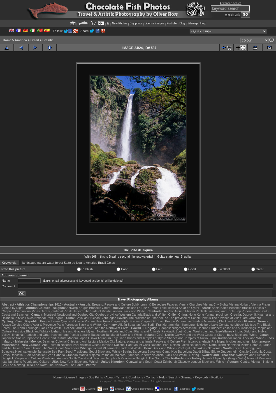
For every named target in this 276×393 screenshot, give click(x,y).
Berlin (151, 324)
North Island (217, 344)
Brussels (95, 307)
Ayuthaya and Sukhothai (252, 355)
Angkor (169, 311)
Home (7, 40)
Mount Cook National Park (151, 344)
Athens (81, 328)
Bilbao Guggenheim (224, 351)
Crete (125, 328)
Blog (182, 23)
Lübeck (239, 324)
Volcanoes (72, 348)
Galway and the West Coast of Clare (199, 334)
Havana (122, 318)
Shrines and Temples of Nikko (187, 338)
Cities (95, 344)
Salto (67, 262)
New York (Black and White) (79, 361)
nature (41, 262)
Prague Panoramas (178, 321)
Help (203, 23)
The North (18, 328)
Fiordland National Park (116, 344)
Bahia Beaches (231, 307)
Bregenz (98, 304)
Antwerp (72, 307)
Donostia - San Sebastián (28, 355)
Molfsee (250, 324)
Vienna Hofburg (240, 304)
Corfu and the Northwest (103, 328)
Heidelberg (203, 324)
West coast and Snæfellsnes (212, 331)
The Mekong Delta (20, 365)
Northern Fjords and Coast (115, 331)
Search (173, 377)
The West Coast (53, 348)
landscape (29, 262)
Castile (244, 351)
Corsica (17, 324)
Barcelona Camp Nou (162, 351)
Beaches (49, 341)
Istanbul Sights (12, 361)
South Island (32, 348)
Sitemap (192, 23)
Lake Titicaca (169, 307)
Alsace (6, 324)
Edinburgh (170, 361)
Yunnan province (216, 314)
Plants (245, 344)
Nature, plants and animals (134, 341)
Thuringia (32, 328)
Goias (111, 262)
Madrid (83, 355)
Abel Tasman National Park (60, 344)
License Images (75, 377)
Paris (60, 324)
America (21, 40)
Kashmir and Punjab (65, 334)
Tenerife (145, 355)
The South (76, 365)
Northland (233, 344)
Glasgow (184, 361)
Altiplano (130, 307)
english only (232, 14)
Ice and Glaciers (74, 331)
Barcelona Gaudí (189, 351)
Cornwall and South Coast (144, 361)
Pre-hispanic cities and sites (231, 341)
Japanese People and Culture (46, 338)
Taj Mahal (112, 334)
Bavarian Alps (137, 324)
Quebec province (107, 314)
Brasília (48, 40)
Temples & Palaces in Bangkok (126, 358)
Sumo (212, 338)
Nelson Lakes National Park (189, 344)
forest (59, 262)
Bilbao (206, 351)
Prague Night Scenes (125, 321)
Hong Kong (196, 314)
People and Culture (118, 304)
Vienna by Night (12, 307)
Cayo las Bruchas (88, 318)
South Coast (183, 331)
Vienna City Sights (215, 304)
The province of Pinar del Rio (148, 318)
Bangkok (8, 358)
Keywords (201, 377)
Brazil (35, 40)
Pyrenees (71, 324)
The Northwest (58, 365)
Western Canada (130, 314)
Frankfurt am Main (168, 324)
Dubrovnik (250, 314)
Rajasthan (98, 334)
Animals (85, 344)
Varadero (255, 318)
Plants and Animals (147, 331)
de (73, 262)
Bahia (216, 307)
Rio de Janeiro (74, 311)
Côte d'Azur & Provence (39, 324)
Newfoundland (66, 314)
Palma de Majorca (113, 355)
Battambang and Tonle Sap (222, 311)
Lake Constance (222, 324)
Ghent (106, 307)
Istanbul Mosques (259, 358)
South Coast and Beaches (87, 358)
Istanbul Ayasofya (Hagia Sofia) (224, 358)
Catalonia (255, 351)
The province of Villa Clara (230, 318)
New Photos (119, 23)
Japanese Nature (13, 338)
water (50, 262)
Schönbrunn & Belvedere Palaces (155, 304)
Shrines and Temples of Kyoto (145, 338)
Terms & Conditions (129, 377)
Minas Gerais (40, 311)
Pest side (19, 331)
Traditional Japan (229, 338)
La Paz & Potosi (148, 307)
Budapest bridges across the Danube (183, 328)
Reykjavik (168, 331)
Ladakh (85, 334)
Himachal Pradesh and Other (30, 334)
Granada (72, 355)
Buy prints (136, 23)
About (109, 377)
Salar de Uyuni (189, 307)
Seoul (69, 351)
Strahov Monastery (205, 321)
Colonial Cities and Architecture (76, 341)
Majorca (94, 355)
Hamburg (188, 324)
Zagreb (59, 318)
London (196, 361)
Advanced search (230, 3)
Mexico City (107, 341)
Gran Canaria (56, 355)
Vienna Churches (190, 304)
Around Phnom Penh (188, 311)
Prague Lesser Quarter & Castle (62, 321)
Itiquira (80, 262)
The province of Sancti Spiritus (190, 318)
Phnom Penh (251, 311)
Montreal (50, 314)
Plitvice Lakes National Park (34, 318)
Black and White (134, 311)
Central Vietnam (251, 361)
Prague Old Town (152, 321)
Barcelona (140, 351)
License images (154, 23)
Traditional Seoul (85, 351)
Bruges (83, 307)
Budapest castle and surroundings (232, 328)
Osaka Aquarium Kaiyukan (106, 338)
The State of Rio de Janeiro (103, 311)
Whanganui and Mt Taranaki (99, 348)
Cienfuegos (108, 318)
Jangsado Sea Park (51, 351)
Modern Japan (77, 338)
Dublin (169, 334)
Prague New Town (97, 321)
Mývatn (91, 331)
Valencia (158, 355)
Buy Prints (96, 377)
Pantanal (56, 311)
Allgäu (122, 324)
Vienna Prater (260, 304)
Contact (151, 377)
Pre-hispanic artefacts (195, 341)
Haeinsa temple (25, 351)
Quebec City (85, 314)
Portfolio (171, 23)
